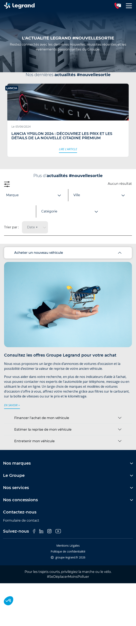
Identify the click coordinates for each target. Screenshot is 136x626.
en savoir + (12, 405)
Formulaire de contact (21, 520)
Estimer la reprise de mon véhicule (43, 429)
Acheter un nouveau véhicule (38, 253)
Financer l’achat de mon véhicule (41, 418)
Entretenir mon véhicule (34, 441)
